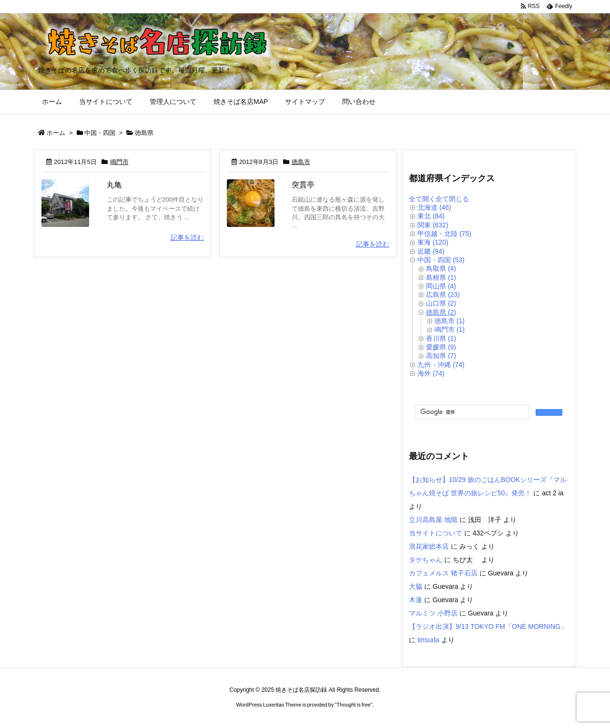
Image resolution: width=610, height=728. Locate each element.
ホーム (56, 132)
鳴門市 (119, 161)
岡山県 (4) (441, 286)
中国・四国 (99, 132)
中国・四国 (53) (441, 260)
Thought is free (353, 704)
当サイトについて (435, 533)
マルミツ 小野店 (433, 613)
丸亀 (114, 185)
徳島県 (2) (441, 312)
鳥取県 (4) (441, 268)
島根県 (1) (441, 277)
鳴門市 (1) (450, 329)
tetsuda (428, 640)
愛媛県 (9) (441, 347)
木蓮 (415, 600)
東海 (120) (432, 242)
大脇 (415, 586)
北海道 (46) (434, 207)
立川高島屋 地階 (433, 519)
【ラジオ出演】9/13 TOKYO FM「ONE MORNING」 (488, 626)
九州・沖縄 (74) (441, 365)
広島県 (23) (443, 294)
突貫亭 (303, 185)
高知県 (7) (441, 355)
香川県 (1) (441, 338)
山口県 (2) (441, 303)
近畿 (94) (431, 251)
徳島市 (301, 161)
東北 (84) (431, 216)
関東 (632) (432, 225)
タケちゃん (425, 560)
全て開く (422, 199)
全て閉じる (452, 199)
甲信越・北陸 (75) (444, 233)
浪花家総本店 (429, 546)
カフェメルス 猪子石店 (443, 573)
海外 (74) (431, 373)
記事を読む (187, 237)
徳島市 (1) (450, 321)
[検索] (471, 412)
